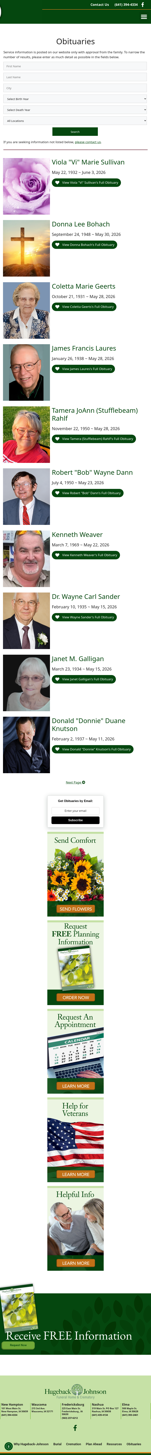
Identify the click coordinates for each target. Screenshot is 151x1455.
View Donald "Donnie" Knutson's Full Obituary (93, 749)
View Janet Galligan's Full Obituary (84, 679)
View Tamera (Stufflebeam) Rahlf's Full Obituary (94, 439)
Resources (114, 1444)
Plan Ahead (94, 1444)
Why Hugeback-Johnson (31, 1444)
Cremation (73, 1444)
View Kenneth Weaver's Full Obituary (86, 555)
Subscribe (75, 820)
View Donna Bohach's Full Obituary (84, 244)
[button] (144, 17)
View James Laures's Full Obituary (83, 369)
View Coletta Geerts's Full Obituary (84, 306)
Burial (57, 1444)
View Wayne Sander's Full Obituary (84, 617)
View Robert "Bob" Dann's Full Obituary (88, 493)
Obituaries (134, 1444)
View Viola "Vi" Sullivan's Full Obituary (86, 182)
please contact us (88, 142)
